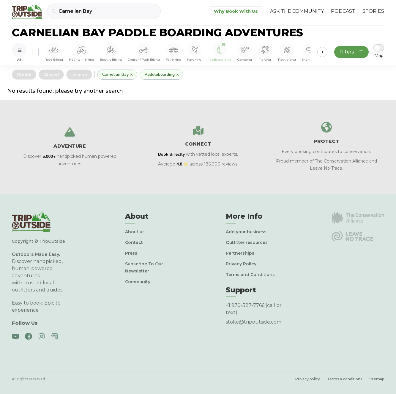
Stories (373, 11)
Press (131, 253)
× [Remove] (131, 74)
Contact (134, 242)
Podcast (343, 11)
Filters (351, 52)
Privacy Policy (241, 264)
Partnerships (240, 253)
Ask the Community (297, 11)
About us (135, 231)
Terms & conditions (344, 379)
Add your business (246, 231)
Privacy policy (307, 379)
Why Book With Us (236, 11)
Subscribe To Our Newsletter (144, 267)
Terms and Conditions (250, 274)
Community (137, 281)
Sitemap (376, 379)
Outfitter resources (247, 242)
